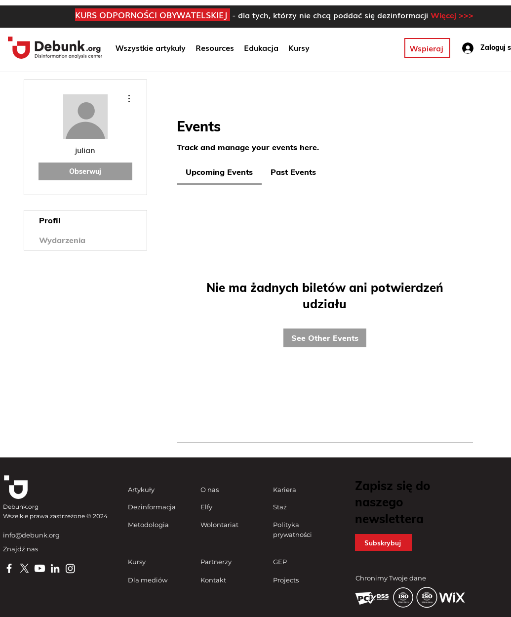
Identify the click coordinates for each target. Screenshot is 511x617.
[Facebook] (9, 568)
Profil (49, 220)
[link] (219, 172)
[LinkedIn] (55, 568)
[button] (261, 48)
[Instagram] (70, 568)
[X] (24, 568)
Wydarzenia (62, 240)
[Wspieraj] (427, 48)
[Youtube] (40, 568)
